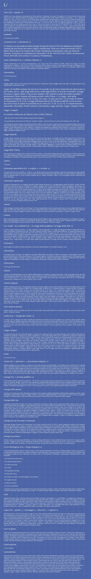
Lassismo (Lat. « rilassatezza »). (17, 42)
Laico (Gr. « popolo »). (13, 12)
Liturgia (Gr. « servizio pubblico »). (19, 377)
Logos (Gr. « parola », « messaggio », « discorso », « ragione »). (31, 510)
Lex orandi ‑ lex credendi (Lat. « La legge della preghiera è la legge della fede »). (38, 226)
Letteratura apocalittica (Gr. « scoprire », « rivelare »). (27, 168)
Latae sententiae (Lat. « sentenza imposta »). (23, 60)
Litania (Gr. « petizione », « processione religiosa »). (26, 361)
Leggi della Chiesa (12, 150)
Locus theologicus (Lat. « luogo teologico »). (23, 447)
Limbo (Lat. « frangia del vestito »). (19, 316)
